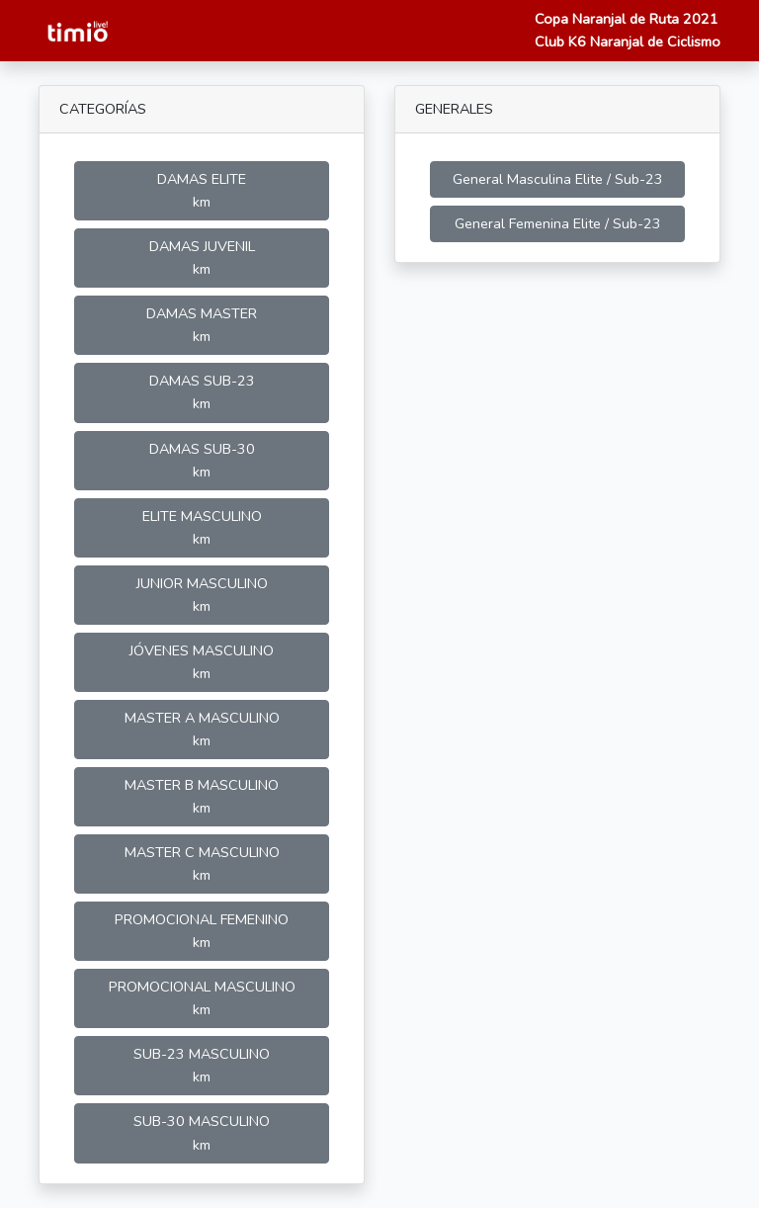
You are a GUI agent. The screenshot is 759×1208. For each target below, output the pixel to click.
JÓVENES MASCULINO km (201, 662)
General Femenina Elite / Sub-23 (558, 223)
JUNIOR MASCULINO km (202, 594)
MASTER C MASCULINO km (202, 863)
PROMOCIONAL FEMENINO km (202, 930)
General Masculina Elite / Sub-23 (558, 179)
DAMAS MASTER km (201, 324)
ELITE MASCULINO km (202, 527)
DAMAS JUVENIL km (202, 257)
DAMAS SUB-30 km (202, 460)
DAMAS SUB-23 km (202, 392)
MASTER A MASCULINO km (202, 729)
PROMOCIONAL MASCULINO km (202, 998)
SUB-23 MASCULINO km (201, 1065)
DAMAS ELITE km (201, 190)
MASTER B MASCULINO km (202, 796)
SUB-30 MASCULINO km (201, 1132)
